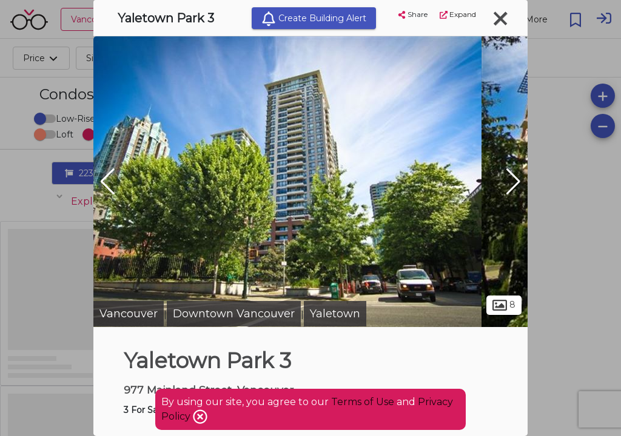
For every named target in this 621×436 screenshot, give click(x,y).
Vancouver (128, 313)
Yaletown (335, 313)
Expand (458, 14)
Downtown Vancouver (234, 313)
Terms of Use (362, 402)
